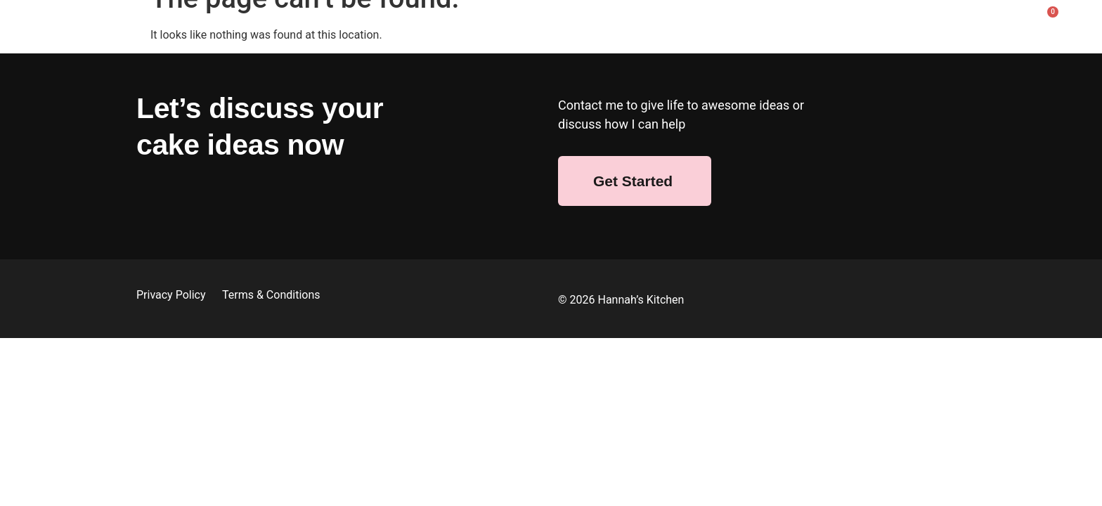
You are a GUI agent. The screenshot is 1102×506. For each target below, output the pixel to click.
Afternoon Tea (817, 23)
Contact (959, 23)
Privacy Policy (172, 294)
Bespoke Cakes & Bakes (605, 23)
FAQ (896, 23)
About (283, 23)
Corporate (723, 23)
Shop (344, 23)
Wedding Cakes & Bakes (451, 23)
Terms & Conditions (271, 294)
